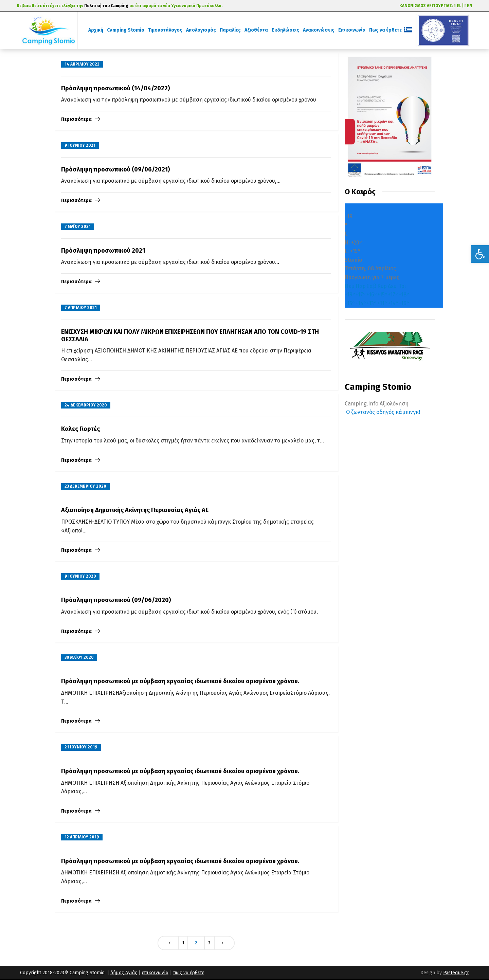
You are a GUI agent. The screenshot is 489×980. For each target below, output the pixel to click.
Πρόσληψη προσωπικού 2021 (103, 250)
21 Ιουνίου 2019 (81, 747)
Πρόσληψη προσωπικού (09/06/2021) (115, 169)
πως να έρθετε (188, 973)
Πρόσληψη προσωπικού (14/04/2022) (115, 88)
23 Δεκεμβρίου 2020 (85, 486)
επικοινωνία (155, 973)
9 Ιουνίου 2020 (80, 576)
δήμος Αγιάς (123, 973)
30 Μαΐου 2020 (79, 657)
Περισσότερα (76, 119)
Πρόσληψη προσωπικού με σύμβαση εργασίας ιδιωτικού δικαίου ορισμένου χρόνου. (180, 681)
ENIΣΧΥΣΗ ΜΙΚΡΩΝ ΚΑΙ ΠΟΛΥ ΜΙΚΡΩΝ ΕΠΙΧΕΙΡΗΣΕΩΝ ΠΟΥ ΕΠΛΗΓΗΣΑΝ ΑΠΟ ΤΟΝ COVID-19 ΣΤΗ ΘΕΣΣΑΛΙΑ (190, 335)
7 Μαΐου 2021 (78, 226)
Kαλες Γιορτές (80, 429)
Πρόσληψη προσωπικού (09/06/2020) (116, 600)
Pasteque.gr (456, 973)
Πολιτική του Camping (106, 5)
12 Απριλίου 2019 (82, 837)
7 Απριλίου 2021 (81, 307)
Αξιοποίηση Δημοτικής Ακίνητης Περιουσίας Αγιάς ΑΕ (135, 510)
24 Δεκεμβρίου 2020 (86, 405)
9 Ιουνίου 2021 (80, 145)
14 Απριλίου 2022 (82, 64)
